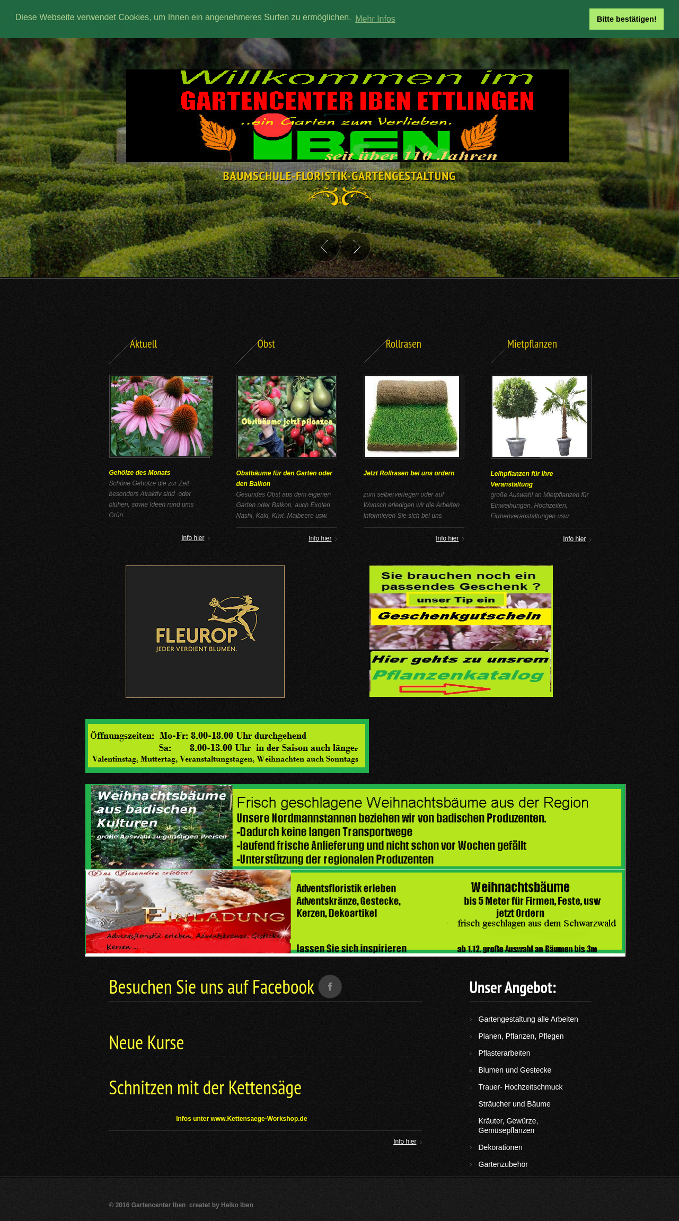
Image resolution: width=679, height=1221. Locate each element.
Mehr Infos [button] (375, 18)
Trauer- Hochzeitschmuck (521, 1087)
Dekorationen (501, 1147)
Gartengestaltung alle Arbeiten (528, 1019)
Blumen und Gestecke (515, 1070)
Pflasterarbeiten (505, 1053)
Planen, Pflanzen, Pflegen (521, 1036)
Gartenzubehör (503, 1164)
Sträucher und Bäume (515, 1104)
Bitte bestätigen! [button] (627, 19)
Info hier (447, 538)
